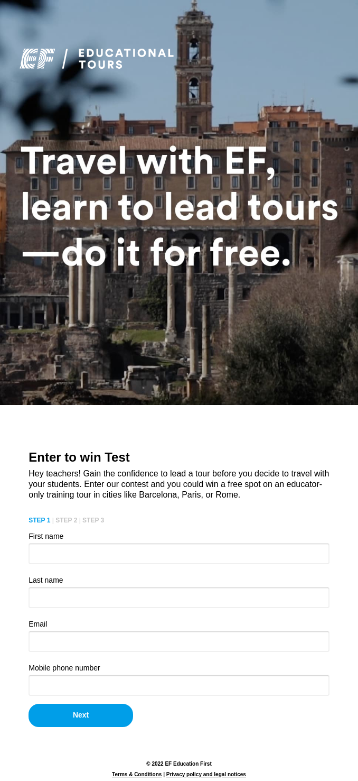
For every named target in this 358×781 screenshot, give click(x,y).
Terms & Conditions (137, 774)
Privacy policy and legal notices (206, 774)
